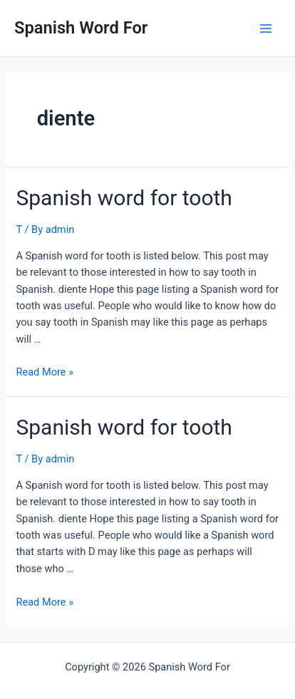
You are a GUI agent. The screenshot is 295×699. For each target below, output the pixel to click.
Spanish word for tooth (124, 197)
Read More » (44, 372)
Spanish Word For (81, 28)
